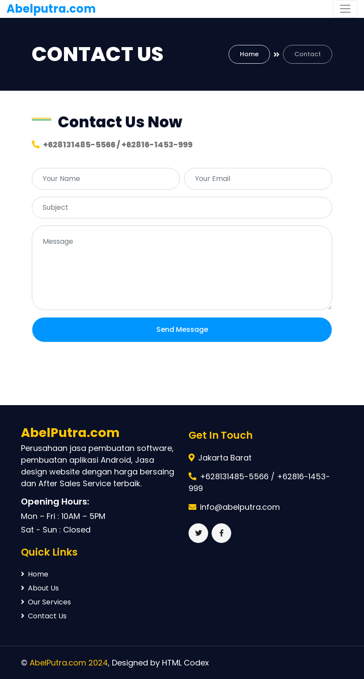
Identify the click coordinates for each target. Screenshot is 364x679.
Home (249, 54)
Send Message (182, 329)
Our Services (46, 602)
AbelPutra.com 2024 (69, 662)
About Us (40, 588)
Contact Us (44, 616)
